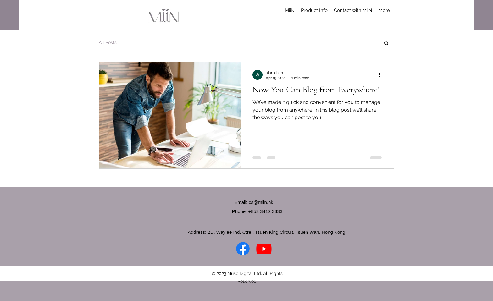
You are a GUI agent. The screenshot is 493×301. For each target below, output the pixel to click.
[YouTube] (264, 249)
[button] (426, 13)
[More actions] (381, 75)
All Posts (108, 42)
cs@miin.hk (261, 202)
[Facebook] (243, 249)
